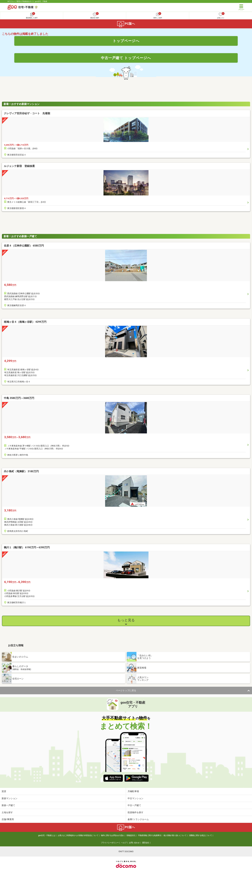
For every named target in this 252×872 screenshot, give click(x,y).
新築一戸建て (8, 805)
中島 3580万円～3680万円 (19, 398)
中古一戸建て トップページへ (126, 58)
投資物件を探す (135, 812)
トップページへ (126, 41)
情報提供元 (130, 835)
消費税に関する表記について (200, 835)
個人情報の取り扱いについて (174, 835)
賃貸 (4, 791)
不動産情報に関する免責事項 (149, 835)
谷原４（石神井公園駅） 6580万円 (24, 245)
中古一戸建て (134, 805)
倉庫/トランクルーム (138, 819)
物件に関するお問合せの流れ (112, 835)
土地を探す (7, 812)
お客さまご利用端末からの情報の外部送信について (78, 835)
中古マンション (135, 798)
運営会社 (145, 843)
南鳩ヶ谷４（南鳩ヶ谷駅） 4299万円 (25, 321)
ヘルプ (123, 843)
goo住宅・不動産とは (46, 835)
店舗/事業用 (8, 819)
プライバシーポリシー (110, 843)
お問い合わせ (134, 843)
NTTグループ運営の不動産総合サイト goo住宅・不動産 (27, 1)
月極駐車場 (133, 791)
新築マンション (9, 798)
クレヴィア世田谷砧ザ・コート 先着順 (27, 113)
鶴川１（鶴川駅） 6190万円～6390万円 (27, 547)
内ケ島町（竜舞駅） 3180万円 (21, 471)
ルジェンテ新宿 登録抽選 (19, 166)
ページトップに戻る (126, 690)
